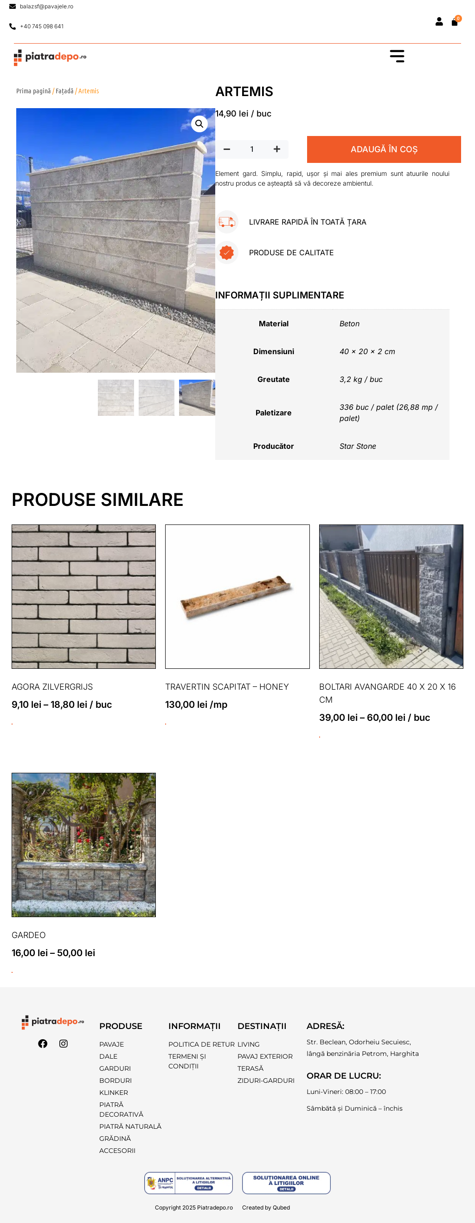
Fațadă (65, 90)
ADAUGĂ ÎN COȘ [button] (165, 724)
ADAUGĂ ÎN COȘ (384, 149)
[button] (199, 124)
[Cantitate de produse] (251, 149)
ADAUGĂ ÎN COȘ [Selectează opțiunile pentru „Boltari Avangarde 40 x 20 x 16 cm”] (319, 737)
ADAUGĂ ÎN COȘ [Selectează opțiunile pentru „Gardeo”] (12, 972)
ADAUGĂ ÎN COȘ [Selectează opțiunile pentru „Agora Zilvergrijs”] (12, 724)
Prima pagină (33, 90)
